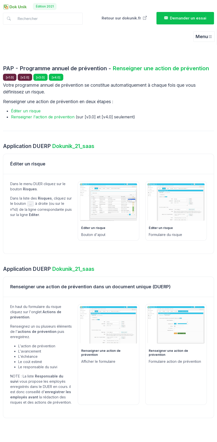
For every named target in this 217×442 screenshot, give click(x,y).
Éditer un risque (26, 110)
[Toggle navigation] (204, 36)
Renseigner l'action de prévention (42, 116)
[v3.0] (40, 77)
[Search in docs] (43, 19)
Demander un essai (185, 18)
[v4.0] (56, 77)
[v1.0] (10, 77)
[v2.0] (25, 77)
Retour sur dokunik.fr (124, 18)
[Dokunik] (15, 6)
